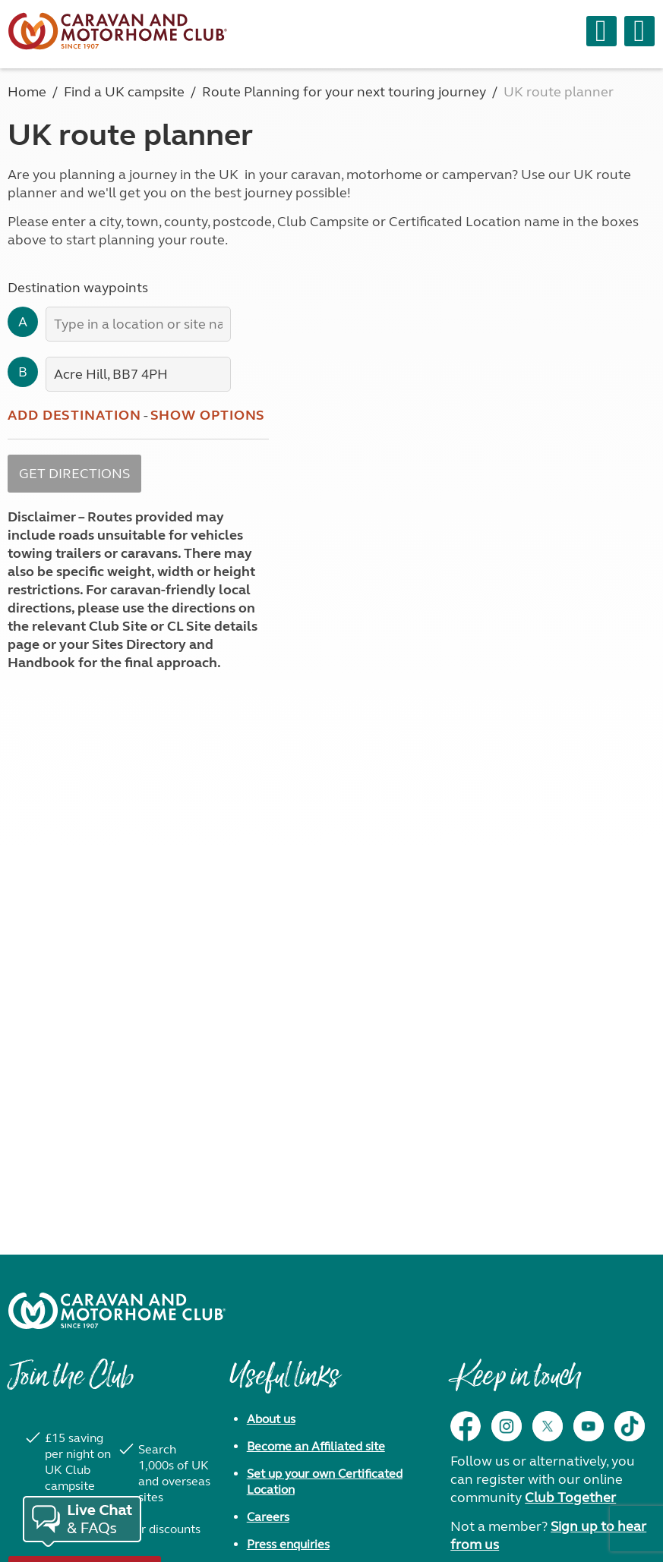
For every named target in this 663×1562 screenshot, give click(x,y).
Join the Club (70, 1383)
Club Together (570, 1497)
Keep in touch (515, 1383)
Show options (208, 415)
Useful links (284, 1383)
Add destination (74, 415)
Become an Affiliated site (316, 1446)
